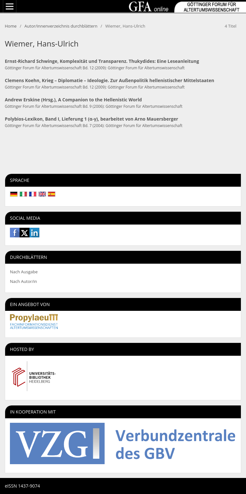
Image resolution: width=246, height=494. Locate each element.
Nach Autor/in (23, 281)
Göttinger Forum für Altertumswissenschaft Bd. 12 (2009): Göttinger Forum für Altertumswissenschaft (94, 67)
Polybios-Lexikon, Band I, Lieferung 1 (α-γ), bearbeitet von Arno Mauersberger (91, 119)
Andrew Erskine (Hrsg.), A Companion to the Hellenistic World (73, 100)
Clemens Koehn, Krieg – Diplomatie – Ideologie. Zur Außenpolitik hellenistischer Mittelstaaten (109, 80)
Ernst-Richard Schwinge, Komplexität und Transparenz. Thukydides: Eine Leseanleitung (102, 61)
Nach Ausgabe (24, 272)
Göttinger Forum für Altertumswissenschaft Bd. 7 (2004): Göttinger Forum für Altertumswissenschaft (93, 125)
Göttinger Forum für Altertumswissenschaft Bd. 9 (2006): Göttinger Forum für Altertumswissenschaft (93, 106)
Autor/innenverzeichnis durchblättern (60, 26)
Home (11, 26)
